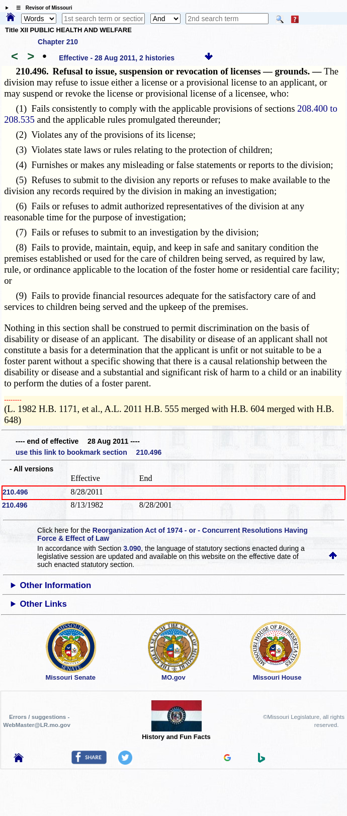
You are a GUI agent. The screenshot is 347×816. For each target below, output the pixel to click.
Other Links (43, 604)
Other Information (55, 585)
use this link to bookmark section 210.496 (88, 452)
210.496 (15, 492)
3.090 (132, 548)
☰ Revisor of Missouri (41, 8)
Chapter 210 (58, 42)
